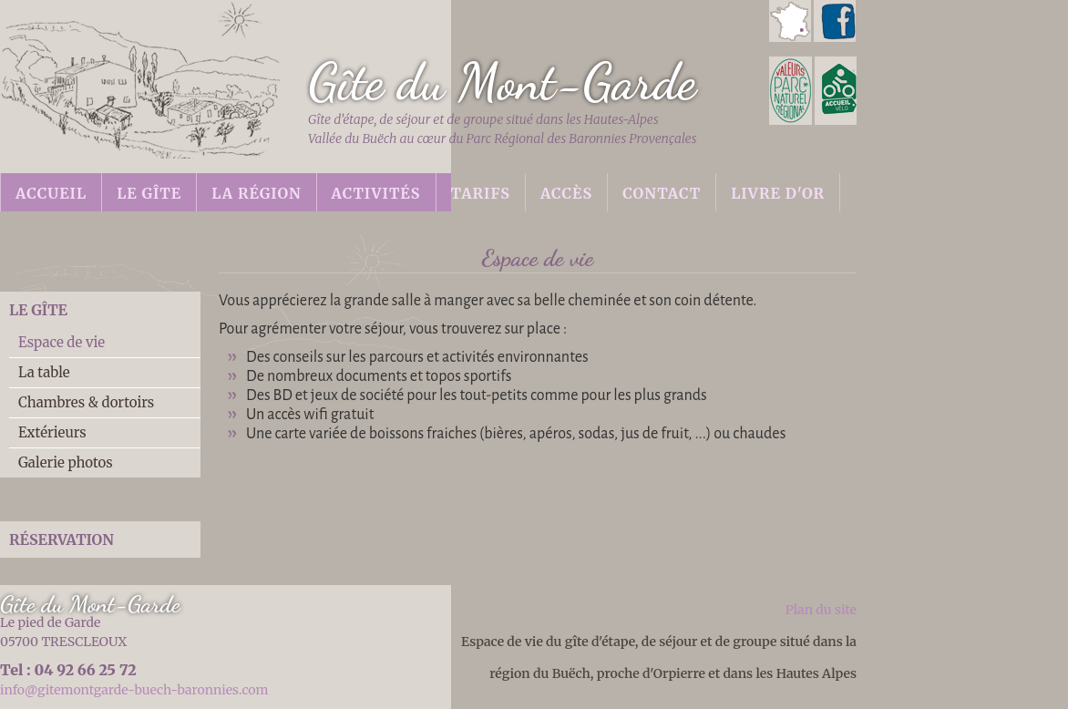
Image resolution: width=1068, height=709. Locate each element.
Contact (661, 193)
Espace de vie (61, 342)
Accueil (51, 193)
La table (44, 372)
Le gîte (149, 193)
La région (256, 193)
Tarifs (480, 193)
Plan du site (821, 609)
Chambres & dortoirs (86, 402)
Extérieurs (52, 432)
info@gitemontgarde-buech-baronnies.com (134, 690)
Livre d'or (778, 193)
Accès (566, 193)
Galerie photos (65, 462)
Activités (376, 193)
